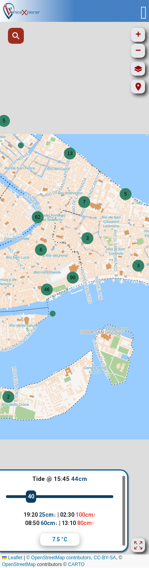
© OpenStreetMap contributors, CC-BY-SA (71, 557)
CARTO (76, 564)
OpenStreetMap (19, 564)
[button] (53, 314)
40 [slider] (31, 496)
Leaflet (12, 557)
